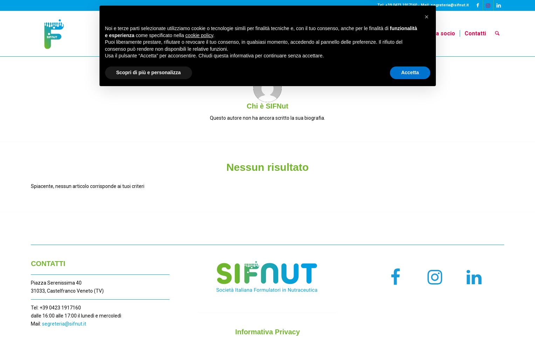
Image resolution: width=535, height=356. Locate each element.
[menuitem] (301, 33)
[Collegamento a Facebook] (478, 5)
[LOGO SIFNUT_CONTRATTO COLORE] (53, 33)
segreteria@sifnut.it (64, 324)
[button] (426, 281)
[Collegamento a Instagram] (488, 5)
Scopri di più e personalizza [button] (148, 337)
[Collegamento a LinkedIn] (499, 5)
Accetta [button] (410, 337)
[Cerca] (497, 33)
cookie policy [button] (199, 299)
